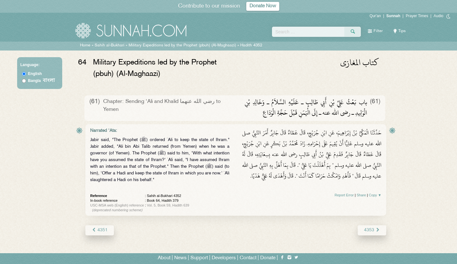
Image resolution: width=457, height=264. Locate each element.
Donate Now (262, 6)
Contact (248, 258)
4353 (372, 230)
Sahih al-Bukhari (109, 45)
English (35, 73)
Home (85, 45)
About (164, 258)
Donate (267, 258)
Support (199, 258)
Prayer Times (417, 16)
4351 (99, 230)
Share (361, 195)
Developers (224, 258)
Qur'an (375, 16)
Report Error (344, 195)
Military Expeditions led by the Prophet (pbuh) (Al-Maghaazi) (182, 45)
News (180, 258)
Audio (438, 16)
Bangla (41, 80)
